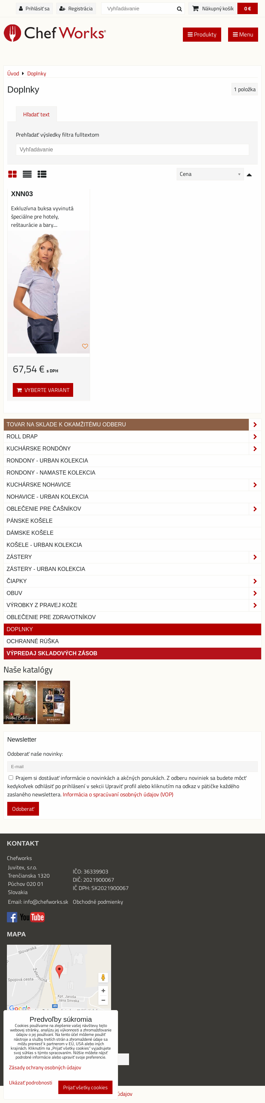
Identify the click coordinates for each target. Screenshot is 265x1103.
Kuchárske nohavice (134, 485)
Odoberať (23, 809)
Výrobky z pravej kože (134, 605)
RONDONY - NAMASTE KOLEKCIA (51, 473)
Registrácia (76, 8)
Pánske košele (29, 521)
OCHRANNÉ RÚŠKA (33, 641)
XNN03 (22, 194)
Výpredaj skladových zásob (52, 653)
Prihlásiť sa (34, 8)
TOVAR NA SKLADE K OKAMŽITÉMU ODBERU (134, 425)
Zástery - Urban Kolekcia (46, 569)
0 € (247, 8)
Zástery (134, 557)
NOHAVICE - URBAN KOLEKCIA (47, 497)
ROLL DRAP (134, 437)
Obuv (134, 593)
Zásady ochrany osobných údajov (45, 1067)
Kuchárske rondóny (134, 449)
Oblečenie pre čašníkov (134, 509)
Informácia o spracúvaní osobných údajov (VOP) (118, 794)
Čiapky (134, 581)
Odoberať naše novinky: (35, 754)
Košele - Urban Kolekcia (44, 545)
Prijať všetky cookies (85, 1087)
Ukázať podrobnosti (30, 1083)
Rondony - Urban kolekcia (47, 461)
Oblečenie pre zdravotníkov (51, 617)
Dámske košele (30, 533)
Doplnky (20, 629)
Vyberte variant (43, 390)
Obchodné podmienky (98, 902)
